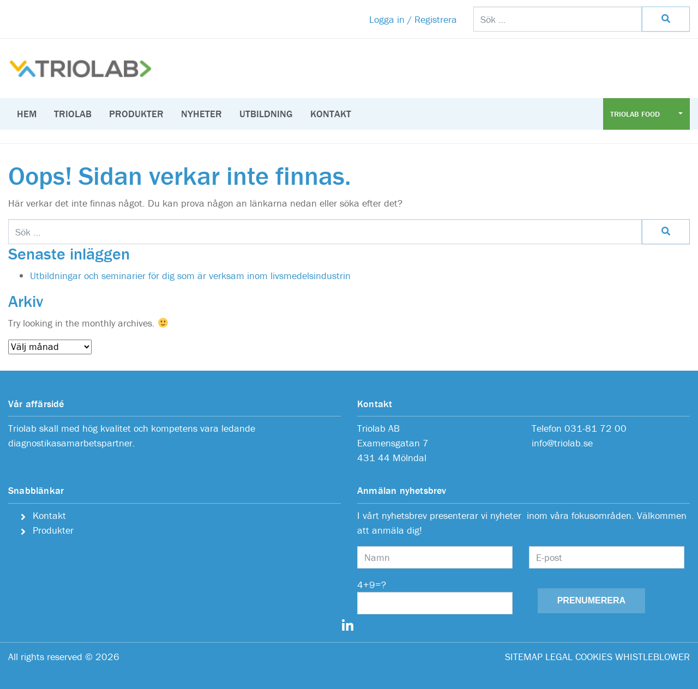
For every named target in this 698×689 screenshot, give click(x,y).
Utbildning (266, 113)
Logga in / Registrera (413, 19)
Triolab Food (636, 114)
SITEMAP (524, 656)
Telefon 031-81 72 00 (579, 428)
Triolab (73, 113)
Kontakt (330, 113)
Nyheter (201, 113)
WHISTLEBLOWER (652, 656)
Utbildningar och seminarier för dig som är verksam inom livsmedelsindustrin (190, 275)
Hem (27, 113)
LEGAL (559, 656)
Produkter (136, 113)
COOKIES (593, 656)
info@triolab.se (562, 443)
